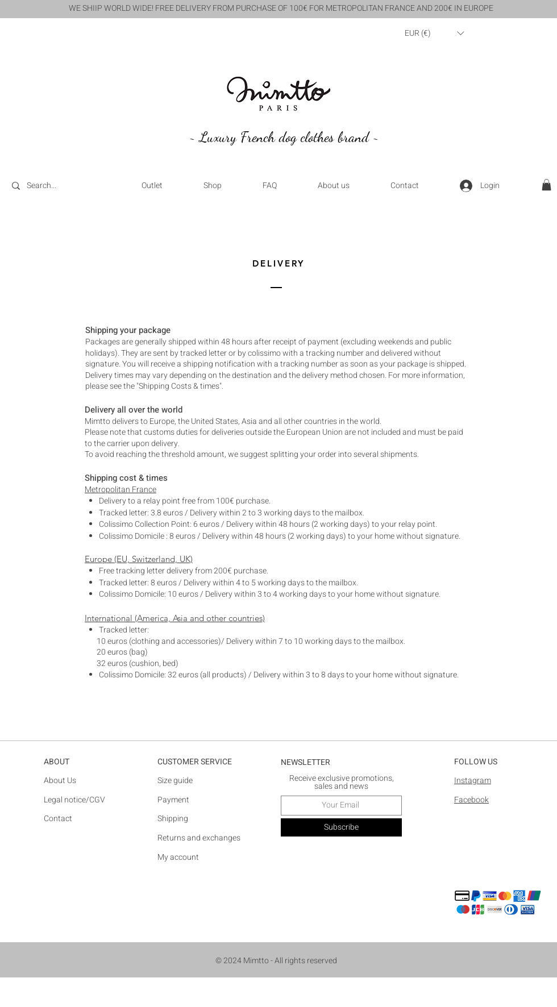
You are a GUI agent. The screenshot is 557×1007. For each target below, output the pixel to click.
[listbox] (434, 33)
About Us (60, 781)
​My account (178, 857)
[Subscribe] (341, 827)
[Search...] (57, 185)
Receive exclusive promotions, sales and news (341, 782)
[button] (434, 33)
